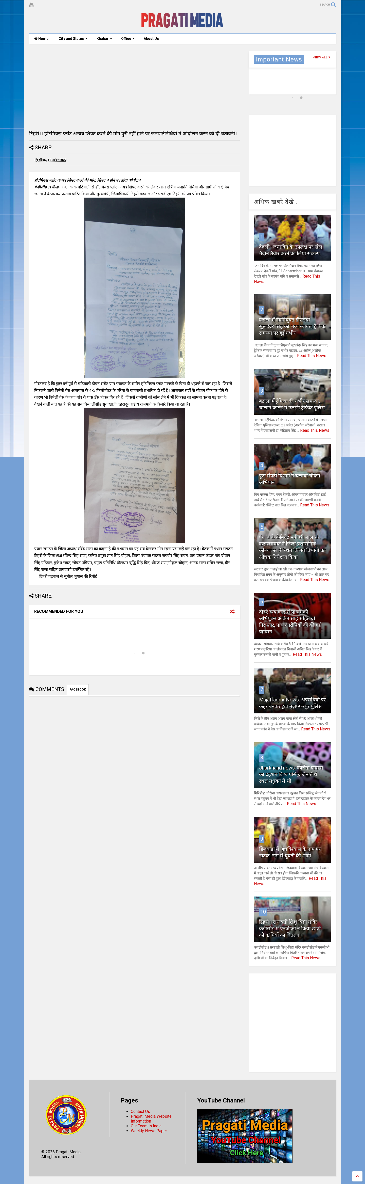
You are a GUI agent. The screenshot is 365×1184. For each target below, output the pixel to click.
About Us (151, 39)
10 (263, 912)
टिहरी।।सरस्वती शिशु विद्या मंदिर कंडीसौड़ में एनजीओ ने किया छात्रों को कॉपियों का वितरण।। (290, 928)
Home (41, 39)
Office (128, 39)
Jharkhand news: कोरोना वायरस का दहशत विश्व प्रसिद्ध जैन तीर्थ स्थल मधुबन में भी (291, 774)
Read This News (311, 355)
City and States (73, 39)
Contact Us (140, 1111)
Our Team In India (146, 1126)
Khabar (104, 39)
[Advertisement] (134, 86)
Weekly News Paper (149, 1130)
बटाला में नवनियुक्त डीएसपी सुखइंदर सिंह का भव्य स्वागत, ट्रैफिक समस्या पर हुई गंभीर (292, 326)
